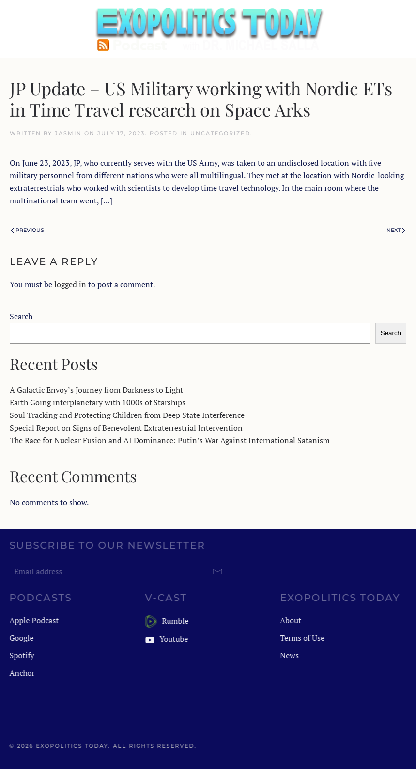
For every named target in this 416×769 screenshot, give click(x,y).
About (290, 620)
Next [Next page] (395, 230)
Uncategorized (220, 133)
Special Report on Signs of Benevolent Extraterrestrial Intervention (126, 427)
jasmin (68, 133)
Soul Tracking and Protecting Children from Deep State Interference (127, 415)
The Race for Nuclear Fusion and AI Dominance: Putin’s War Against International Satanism (170, 440)
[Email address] (118, 571)
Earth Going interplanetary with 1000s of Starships (97, 402)
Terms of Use (301, 637)
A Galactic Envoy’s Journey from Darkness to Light (96, 389)
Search (21, 316)
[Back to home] (208, 29)
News (288, 655)
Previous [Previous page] (27, 230)
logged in (70, 284)
